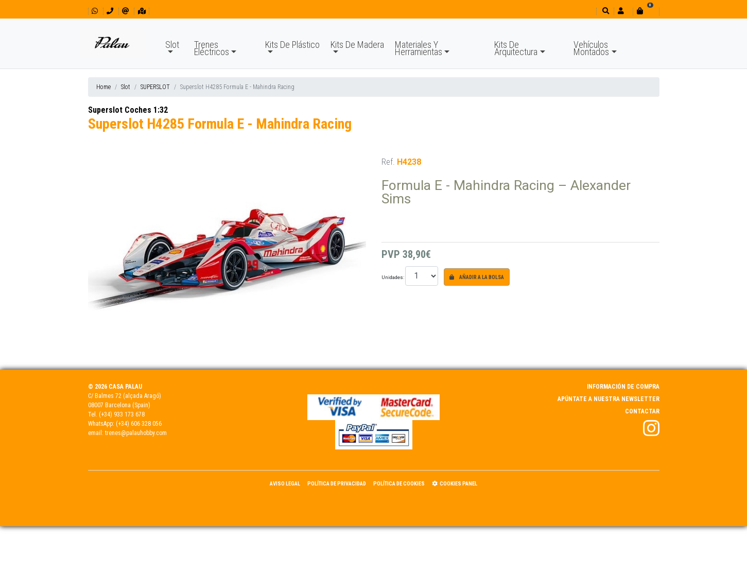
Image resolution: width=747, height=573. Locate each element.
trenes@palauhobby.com (136, 433)
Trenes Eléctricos (211, 48)
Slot (172, 44)
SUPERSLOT (155, 87)
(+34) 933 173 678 (122, 414)
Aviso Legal (285, 483)
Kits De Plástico (292, 44)
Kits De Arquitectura (515, 48)
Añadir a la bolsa (476, 277)
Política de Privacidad (336, 483)
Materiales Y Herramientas (418, 48)
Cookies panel (454, 483)
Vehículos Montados (591, 48)
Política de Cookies (399, 483)
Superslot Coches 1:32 (128, 110)
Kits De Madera (357, 44)
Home (103, 87)
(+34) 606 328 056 (139, 423)
